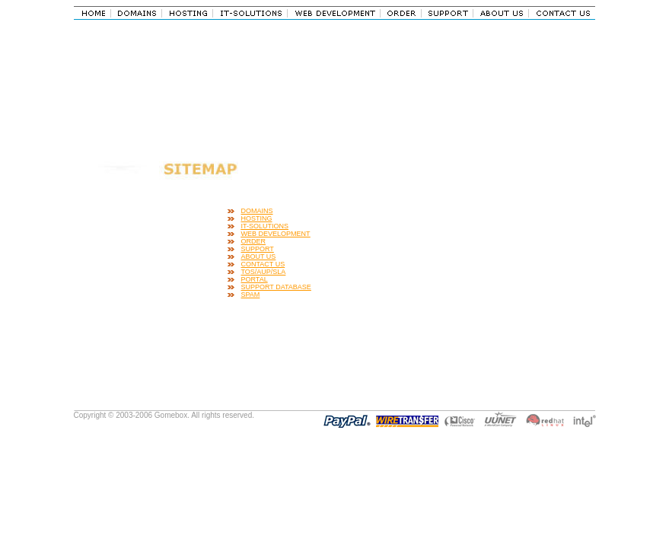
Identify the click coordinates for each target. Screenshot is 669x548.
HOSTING (256, 218)
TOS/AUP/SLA (263, 272)
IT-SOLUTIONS (265, 226)
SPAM (250, 294)
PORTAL (254, 279)
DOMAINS (257, 211)
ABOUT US (258, 256)
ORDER (253, 241)
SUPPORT (257, 249)
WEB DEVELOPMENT (276, 233)
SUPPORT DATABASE (276, 287)
